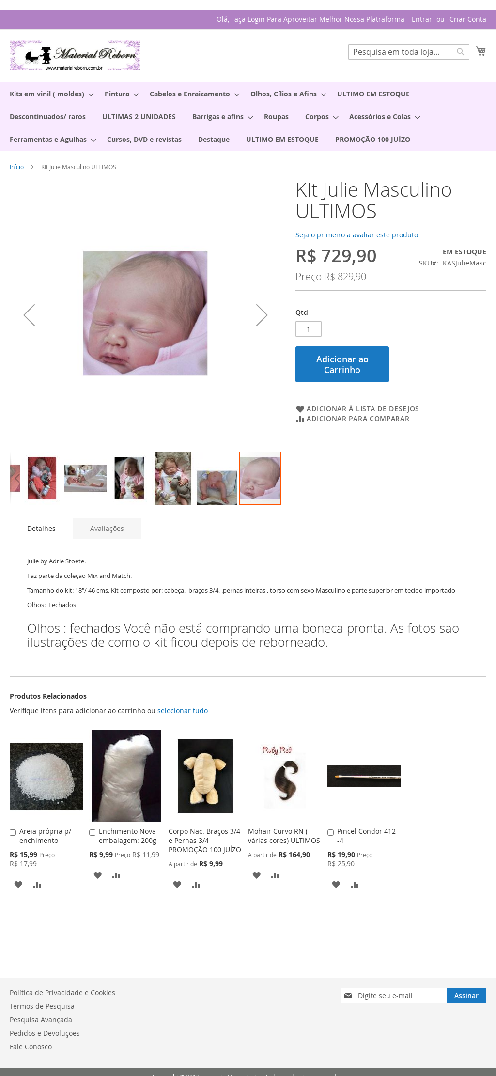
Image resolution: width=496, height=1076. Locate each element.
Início (17, 167)
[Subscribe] (466, 995)
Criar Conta (468, 19)
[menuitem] (49, 93)
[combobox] (408, 52)
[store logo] (75, 55)
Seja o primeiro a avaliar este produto (356, 234)
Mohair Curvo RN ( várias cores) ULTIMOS (284, 835)
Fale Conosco (31, 1046)
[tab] (41, 528)
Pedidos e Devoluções (45, 1033)
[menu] (248, 116)
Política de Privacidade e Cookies (62, 992)
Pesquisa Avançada (41, 1019)
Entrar (422, 19)
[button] (17, 478)
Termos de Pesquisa (42, 1006)
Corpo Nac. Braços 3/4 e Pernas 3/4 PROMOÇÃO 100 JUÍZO (205, 840)
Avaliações (107, 528)
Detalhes (41, 528)
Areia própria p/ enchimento (45, 835)
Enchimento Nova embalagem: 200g (127, 835)
